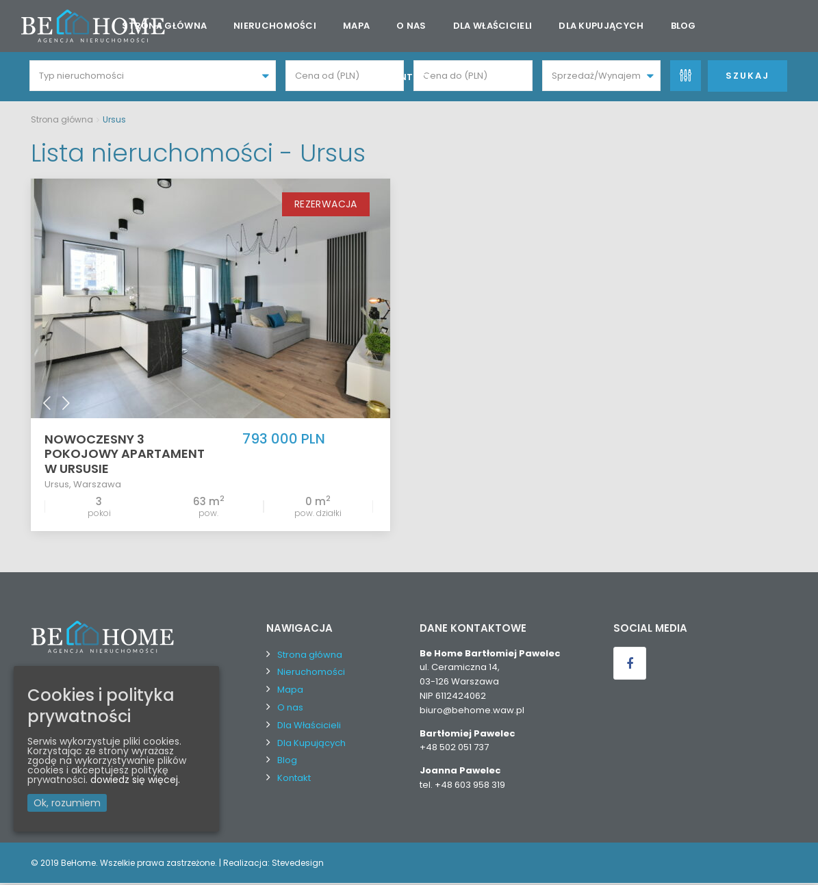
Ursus (56, 484)
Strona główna (164, 25)
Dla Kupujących (601, 25)
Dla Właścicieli (493, 25)
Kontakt (408, 77)
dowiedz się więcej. (135, 779)
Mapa (356, 25)
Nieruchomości (274, 25)
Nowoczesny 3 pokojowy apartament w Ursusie (124, 455)
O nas (411, 25)
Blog (683, 25)
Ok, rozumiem (67, 803)
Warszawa (97, 484)
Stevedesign (298, 864)
